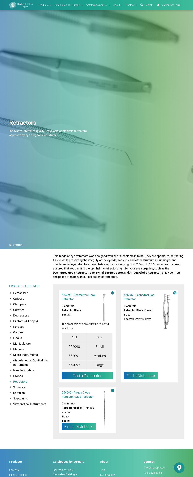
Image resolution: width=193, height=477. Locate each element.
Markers (16, 349)
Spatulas (17, 393)
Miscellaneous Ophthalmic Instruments (28, 363)
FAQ (102, 470)
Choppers (17, 304)
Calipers (16, 298)
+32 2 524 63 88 (153, 473)
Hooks (15, 338)
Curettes (17, 310)
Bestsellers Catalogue (65, 474)
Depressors (19, 315)
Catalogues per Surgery (67, 5)
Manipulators (20, 343)
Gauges (16, 332)
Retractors (18, 381)
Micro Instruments (23, 355)
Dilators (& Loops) (23, 321)
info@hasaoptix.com (155, 467)
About (116, 5)
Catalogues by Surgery (68, 462)
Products (44, 5)
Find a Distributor (141, 376)
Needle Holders (21, 370)
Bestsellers (18, 293)
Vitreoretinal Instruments (27, 404)
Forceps (16, 327)
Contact (130, 5)
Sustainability (107, 474)
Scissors (17, 387)
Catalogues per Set (96, 5)
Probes (16, 376)
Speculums (18, 398)
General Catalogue (63, 470)
